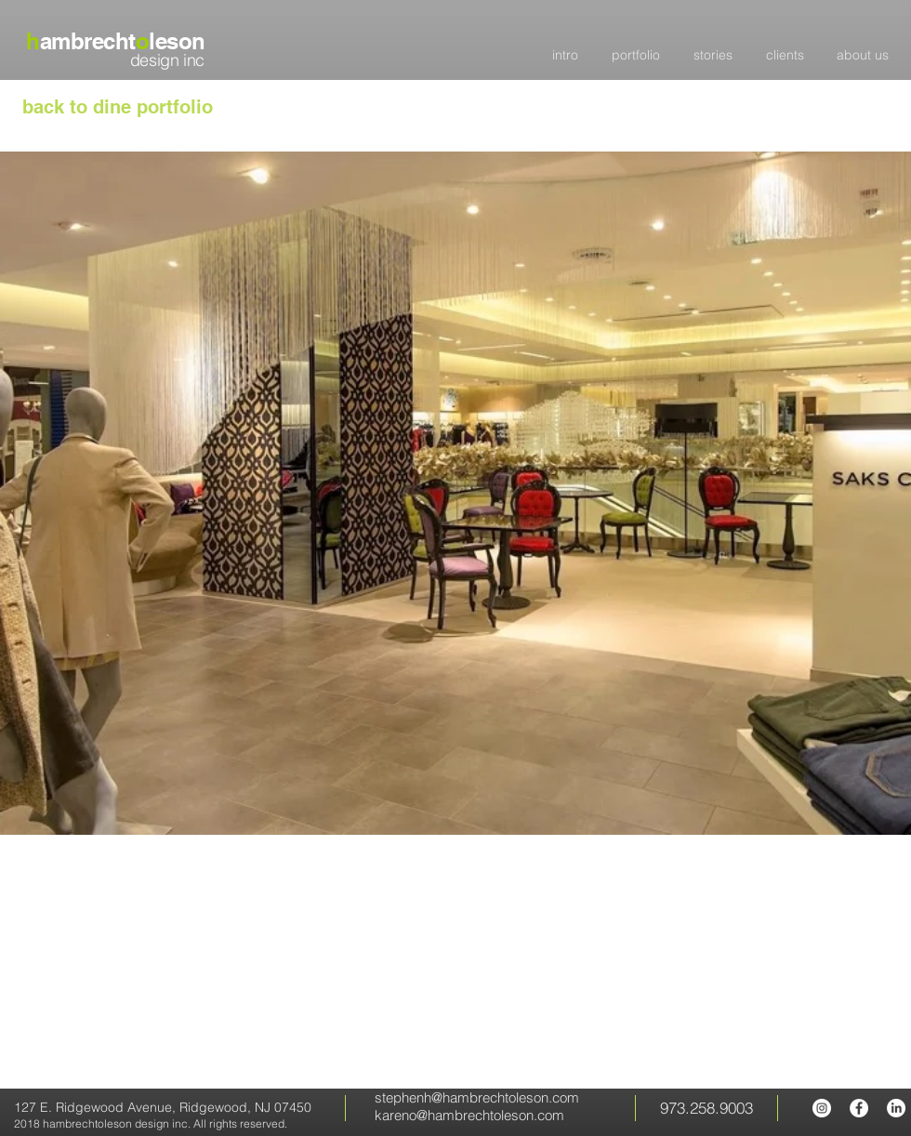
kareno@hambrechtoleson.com (469, 1115)
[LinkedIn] (896, 1108)
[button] (455, 493)
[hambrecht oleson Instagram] (821, 1108)
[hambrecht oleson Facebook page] (859, 1108)
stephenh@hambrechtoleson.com (477, 1097)
